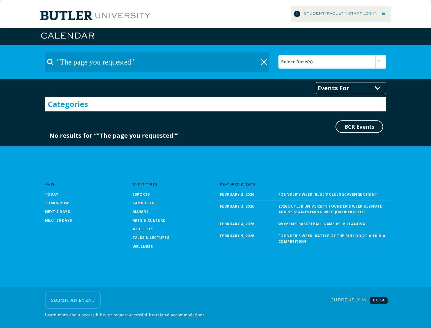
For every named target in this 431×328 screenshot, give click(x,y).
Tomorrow (57, 203)
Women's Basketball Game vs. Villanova (321, 223)
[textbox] (157, 62)
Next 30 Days (58, 220)
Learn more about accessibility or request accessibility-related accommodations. (125, 314)
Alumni (140, 211)
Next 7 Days (57, 211)
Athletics (143, 229)
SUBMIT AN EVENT (73, 300)
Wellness (143, 246)
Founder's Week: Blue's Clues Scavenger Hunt (327, 194)
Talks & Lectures (151, 237)
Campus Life (145, 203)
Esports (141, 194)
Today (51, 194)
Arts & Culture (149, 220)
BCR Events (359, 126)
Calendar (67, 36)
